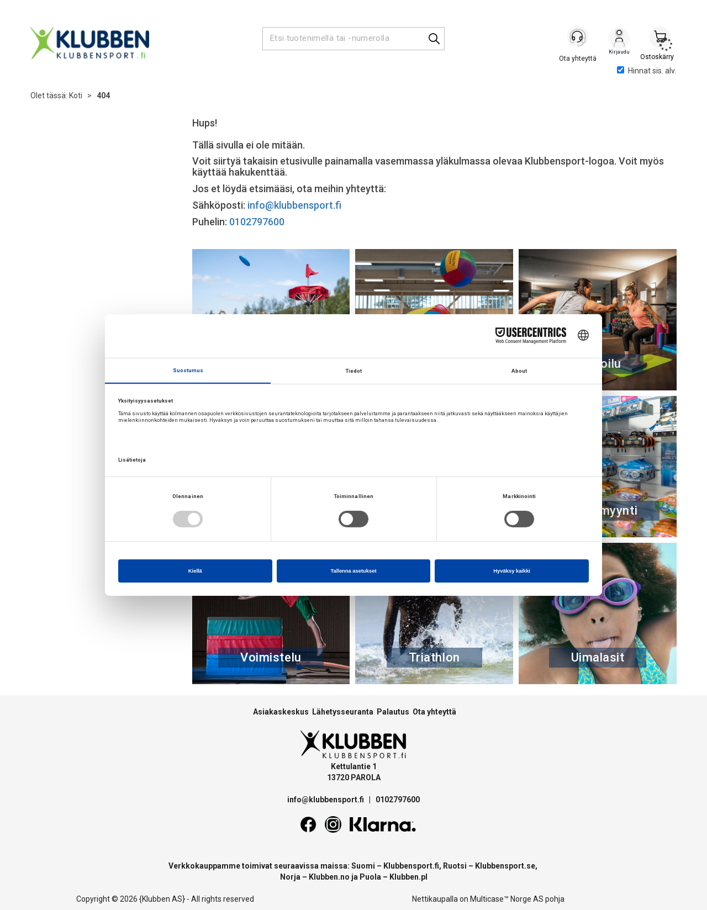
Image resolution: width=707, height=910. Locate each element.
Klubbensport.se (505, 865)
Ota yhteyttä (434, 711)
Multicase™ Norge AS (507, 899)
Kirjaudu (619, 39)
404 (103, 95)
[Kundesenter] (578, 38)
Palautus (393, 711)
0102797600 (256, 222)
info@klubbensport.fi (295, 205)
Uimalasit (598, 657)
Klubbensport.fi (411, 865)
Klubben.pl (408, 876)
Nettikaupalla (435, 899)
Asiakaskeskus (281, 711)
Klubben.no (329, 876)
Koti (75, 95)
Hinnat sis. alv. (646, 70)
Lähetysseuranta (342, 711)
